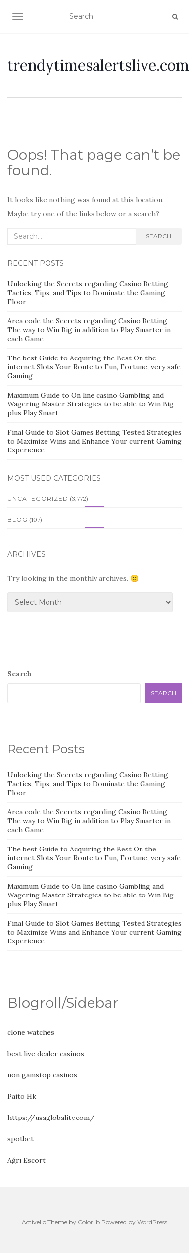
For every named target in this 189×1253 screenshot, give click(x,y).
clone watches (30, 1032)
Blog (17, 519)
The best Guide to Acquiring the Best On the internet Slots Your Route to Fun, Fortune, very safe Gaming (94, 367)
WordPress (152, 1222)
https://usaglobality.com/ (50, 1117)
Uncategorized (37, 498)
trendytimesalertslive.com (98, 65)
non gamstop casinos (42, 1075)
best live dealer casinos (45, 1053)
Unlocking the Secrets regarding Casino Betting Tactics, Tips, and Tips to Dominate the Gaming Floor (87, 292)
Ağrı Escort (26, 1160)
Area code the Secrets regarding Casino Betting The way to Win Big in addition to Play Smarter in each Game (89, 329)
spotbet (20, 1138)
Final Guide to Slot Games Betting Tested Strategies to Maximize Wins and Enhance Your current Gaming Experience (94, 441)
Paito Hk (21, 1096)
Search (158, 236)
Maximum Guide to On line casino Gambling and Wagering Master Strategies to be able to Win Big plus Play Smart (90, 404)
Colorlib (89, 1222)
